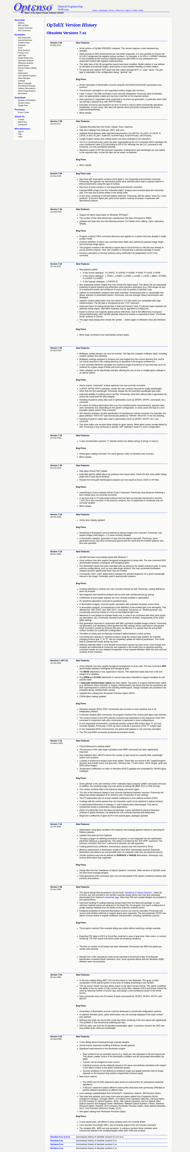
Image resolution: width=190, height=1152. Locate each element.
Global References (25, 58)
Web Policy (22, 122)
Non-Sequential (24, 38)
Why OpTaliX (23, 25)
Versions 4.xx (56, 1148)
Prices (111, 10)
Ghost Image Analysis (26, 91)
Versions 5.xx (56, 1144)
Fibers (20, 71)
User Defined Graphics (27, 76)
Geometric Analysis (25, 60)
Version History (24, 103)
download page (112, 897)
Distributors (22, 125)
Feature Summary (25, 28)
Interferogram (23, 65)
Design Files (23, 105)
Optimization (23, 73)
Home (94, 10)
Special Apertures (25, 40)
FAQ (135, 10)
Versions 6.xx (56, 1140)
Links (141, 10)
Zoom (20, 48)
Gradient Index (24, 43)
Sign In (21, 131)
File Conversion (24, 30)
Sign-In (128, 10)
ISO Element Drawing (26, 86)
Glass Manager (24, 78)
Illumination (22, 93)
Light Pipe (22, 55)
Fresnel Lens (23, 53)
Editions (21, 23)
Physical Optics (27, 68)
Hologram (22, 45)
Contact (21, 119)
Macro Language (25, 83)
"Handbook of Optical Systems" (138, 892)
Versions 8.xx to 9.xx (60, 1137)
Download (103, 10)
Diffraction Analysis (25, 63)
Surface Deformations (26, 88)
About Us (120, 10)
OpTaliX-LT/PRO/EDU (27, 100)
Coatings (21, 81)
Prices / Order (23, 112)
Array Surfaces (24, 50)
